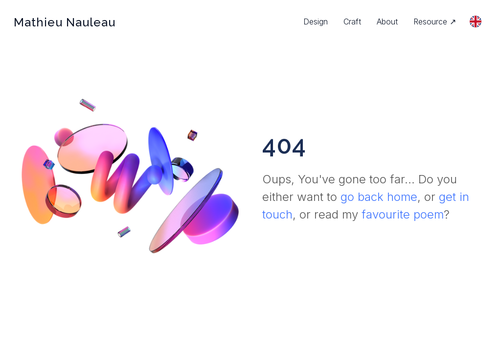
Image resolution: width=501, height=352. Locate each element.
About (387, 21)
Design (315, 21)
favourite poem (403, 214)
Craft (352, 21)
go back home (379, 197)
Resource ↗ (434, 21)
